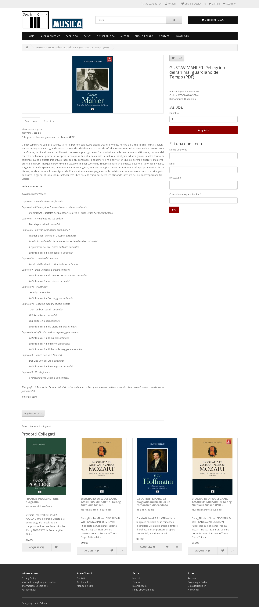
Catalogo (72, 36)
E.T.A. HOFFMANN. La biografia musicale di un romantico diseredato (153, 502)
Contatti (164, 36)
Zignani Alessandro (188, 91)
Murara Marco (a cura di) (96, 509)
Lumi (35, 603)
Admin (43, 603)
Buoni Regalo (139, 585)
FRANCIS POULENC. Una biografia (42, 500)
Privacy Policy (29, 578)
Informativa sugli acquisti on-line (39, 582)
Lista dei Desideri (197, 585)
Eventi (87, 36)
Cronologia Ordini (197, 582)
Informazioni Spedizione (35, 585)
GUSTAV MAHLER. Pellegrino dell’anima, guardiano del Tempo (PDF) (72, 47)
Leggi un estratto (33, 413)
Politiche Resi (29, 589)
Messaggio (175, 177)
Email (172, 163)
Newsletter (193, 589)
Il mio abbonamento (143, 589)
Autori (125, 36)
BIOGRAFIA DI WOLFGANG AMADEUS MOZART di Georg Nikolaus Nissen (101, 502)
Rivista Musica (106, 36)
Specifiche (49, 121)
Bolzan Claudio (145, 509)
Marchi (136, 578)
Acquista (203, 130)
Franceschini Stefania (39, 506)
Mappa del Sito (85, 585)
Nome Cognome (178, 149)
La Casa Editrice (50, 36)
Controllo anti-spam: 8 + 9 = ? (185, 194)
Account (192, 578)
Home (30, 36)
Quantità (174, 113)
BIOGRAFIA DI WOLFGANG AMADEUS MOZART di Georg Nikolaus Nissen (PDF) (212, 502)
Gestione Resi (84, 582)
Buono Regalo (144, 36)
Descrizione (31, 121)
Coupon (136, 582)
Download (182, 36)
